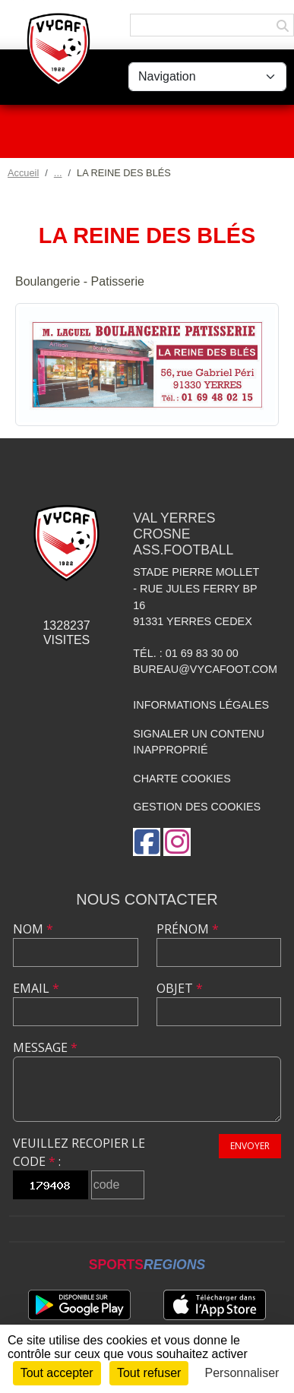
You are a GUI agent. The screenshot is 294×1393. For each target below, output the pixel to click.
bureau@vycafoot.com (205, 669)
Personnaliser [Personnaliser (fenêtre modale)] (242, 1372)
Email (36, 988)
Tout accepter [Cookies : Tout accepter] (57, 1372)
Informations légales (201, 705)
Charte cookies (181, 778)
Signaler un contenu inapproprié (198, 742)
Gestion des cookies (197, 807)
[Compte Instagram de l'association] (177, 842)
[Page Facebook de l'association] (146, 842)
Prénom (187, 929)
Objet (179, 988)
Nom (33, 929)
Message (45, 1047)
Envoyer (250, 1145)
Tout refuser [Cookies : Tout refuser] (149, 1372)
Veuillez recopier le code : (79, 1152)
